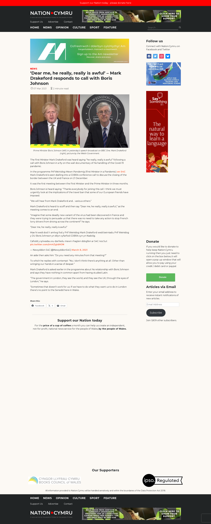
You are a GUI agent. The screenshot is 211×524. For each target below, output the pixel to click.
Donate (162, 277)
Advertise (53, 22)
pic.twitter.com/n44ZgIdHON (47, 244)
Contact (68, 22)
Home (34, 27)
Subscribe (156, 312)
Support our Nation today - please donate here (105, 3)
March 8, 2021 (79, 250)
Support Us (36, 22)
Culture (79, 27)
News (47, 27)
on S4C (121, 171)
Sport (94, 27)
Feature (110, 27)
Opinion (62, 27)
